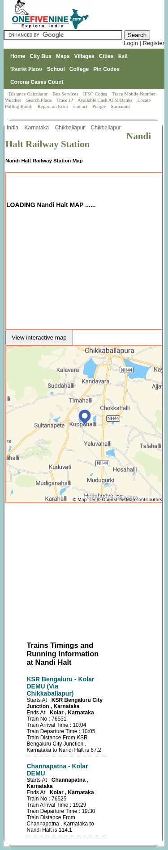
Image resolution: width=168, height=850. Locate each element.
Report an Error (53, 106)
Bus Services (65, 93)
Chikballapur (70, 127)
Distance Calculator (28, 93)
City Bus (41, 56)
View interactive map (39, 337)
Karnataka (37, 127)
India (13, 127)
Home (17, 56)
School (56, 69)
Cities (106, 56)
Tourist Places (26, 69)
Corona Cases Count (37, 82)
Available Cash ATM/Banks (106, 100)
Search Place (39, 100)
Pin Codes (106, 69)
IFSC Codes (95, 93)
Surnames (120, 106)
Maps (63, 56)
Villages (84, 56)
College (79, 69)
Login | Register (144, 43)
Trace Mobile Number (134, 93)
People (99, 106)
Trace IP (65, 100)
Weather (13, 100)
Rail (122, 56)
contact (81, 106)
